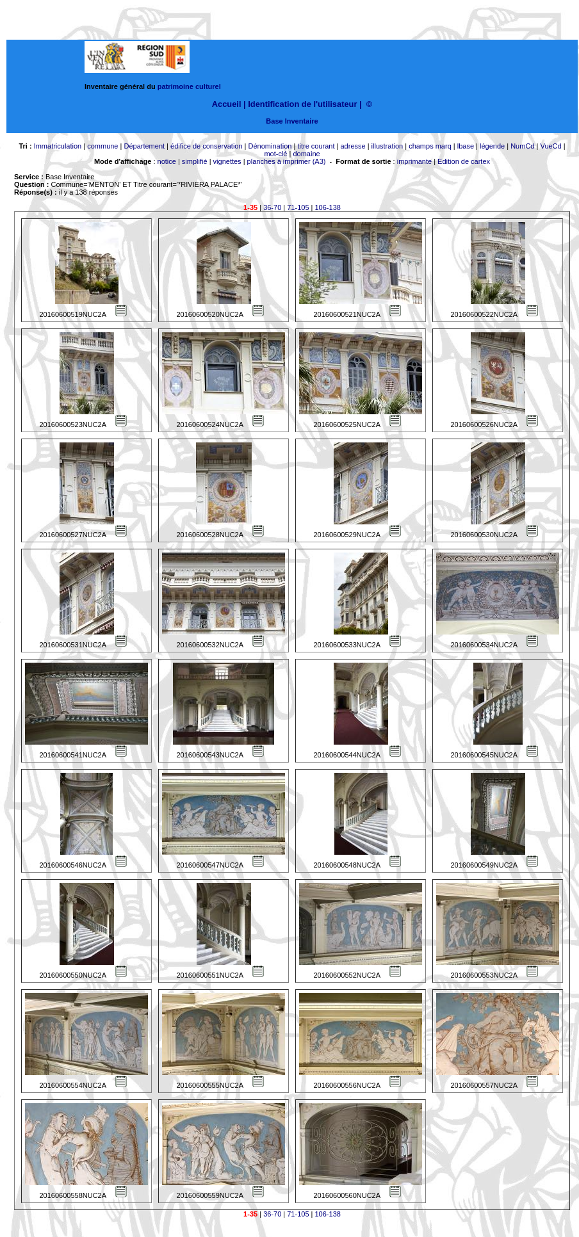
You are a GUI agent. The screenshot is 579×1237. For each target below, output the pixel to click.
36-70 (272, 207)
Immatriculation (58, 146)
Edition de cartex (463, 161)
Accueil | (229, 104)
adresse (352, 146)
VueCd (550, 146)
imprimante (414, 161)
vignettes (227, 161)
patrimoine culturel (189, 86)
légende (492, 146)
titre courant (315, 146)
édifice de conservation (206, 146)
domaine (306, 154)
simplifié (195, 161)
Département (144, 146)
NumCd (522, 146)
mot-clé (275, 154)
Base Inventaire (292, 121)
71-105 (298, 207)
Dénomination (270, 146)
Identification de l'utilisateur (302, 104)
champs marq (430, 146)
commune (102, 146)
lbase (465, 146)
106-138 (328, 207)
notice (167, 161)
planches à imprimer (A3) (286, 161)
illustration (387, 146)
